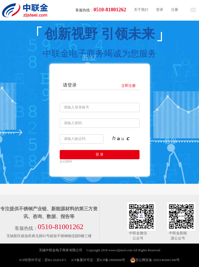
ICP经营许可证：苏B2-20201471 (42, 260)
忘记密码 (66, 161)
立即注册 (128, 86)
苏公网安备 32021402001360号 (155, 260)
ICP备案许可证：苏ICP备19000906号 (98, 260)
